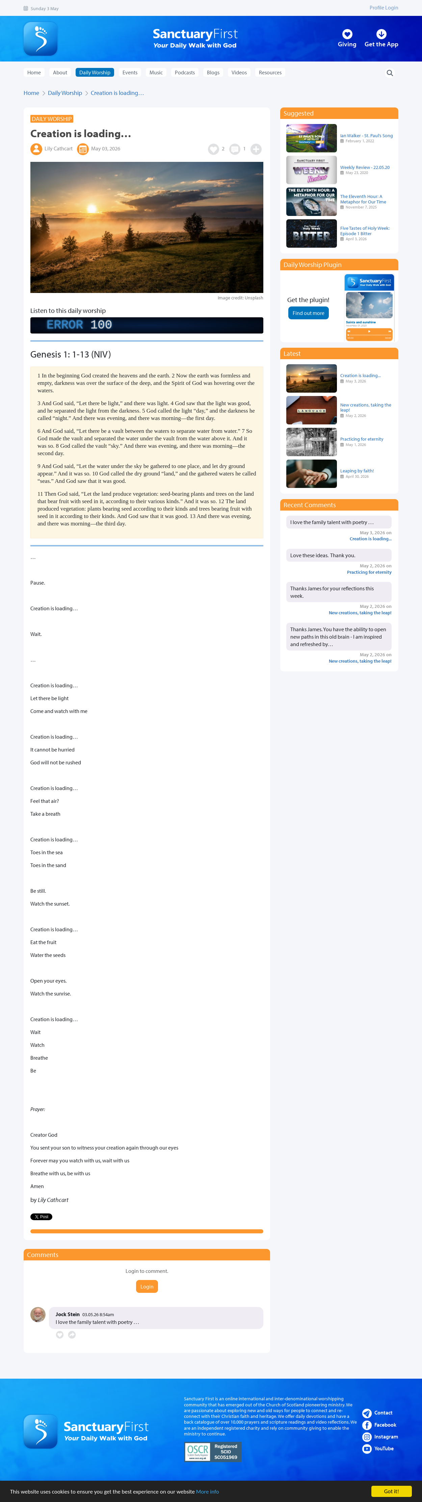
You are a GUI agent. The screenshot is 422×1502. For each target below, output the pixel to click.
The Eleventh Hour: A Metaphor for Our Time (363, 199)
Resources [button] (270, 72)
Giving (347, 44)
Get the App (381, 44)
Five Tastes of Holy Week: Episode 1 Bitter (365, 231)
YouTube (384, 1448)
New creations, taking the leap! (365, 407)
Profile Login (384, 7)
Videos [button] (239, 72)
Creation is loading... (360, 375)
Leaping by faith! (357, 470)
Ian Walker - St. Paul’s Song (366, 135)
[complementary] (146, 325)
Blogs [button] (213, 72)
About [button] (60, 72)
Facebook (385, 1424)
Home (34, 72)
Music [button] (156, 72)
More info (207, 1492)
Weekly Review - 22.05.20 (365, 167)
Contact (383, 1412)
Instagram (386, 1436)
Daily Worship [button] (94, 72)
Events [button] (130, 72)
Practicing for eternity (362, 439)
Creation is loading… (117, 93)
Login (147, 1286)
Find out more (308, 313)
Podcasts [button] (185, 72)
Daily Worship (65, 93)
